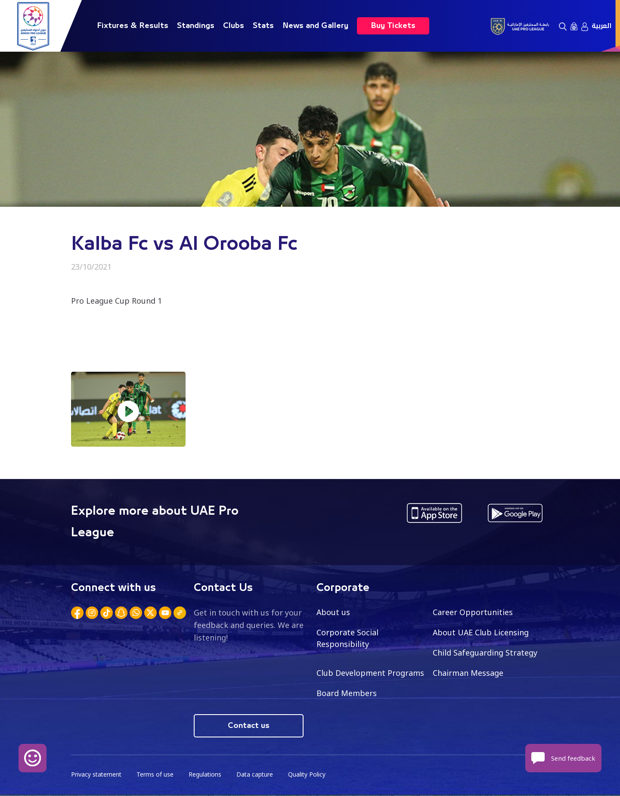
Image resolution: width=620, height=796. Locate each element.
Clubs (233, 25)
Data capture (257, 775)
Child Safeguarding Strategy (485, 652)
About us (333, 612)
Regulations (206, 775)
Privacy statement (97, 775)
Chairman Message (468, 673)
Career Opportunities (473, 612)
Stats (263, 25)
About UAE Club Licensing (481, 632)
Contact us (249, 725)
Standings (195, 25)
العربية (601, 26)
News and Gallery (315, 25)
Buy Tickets (393, 25)
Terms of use (156, 775)
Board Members (346, 693)
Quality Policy (310, 775)
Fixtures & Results (132, 25)
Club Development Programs (370, 673)
